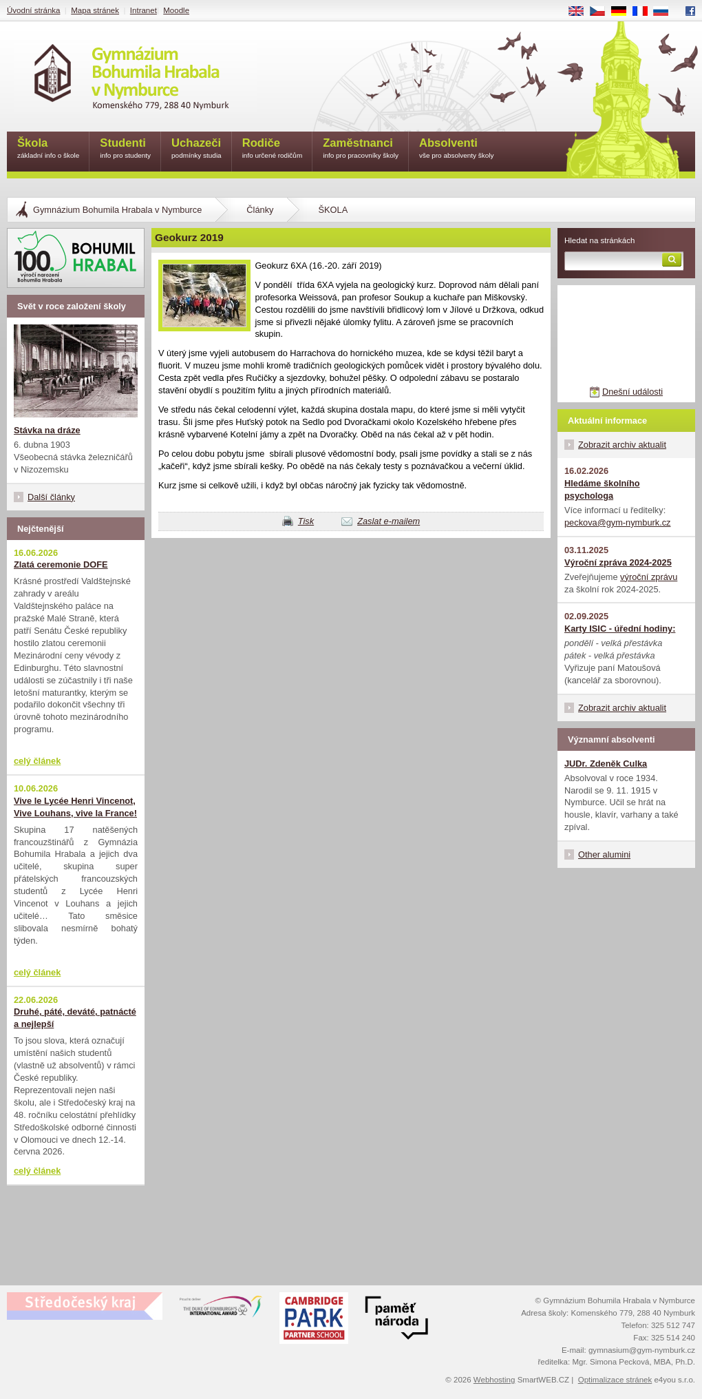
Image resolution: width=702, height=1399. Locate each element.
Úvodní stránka (33, 10)
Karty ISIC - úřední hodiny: (619, 628)
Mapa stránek (95, 10)
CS (602, 12)
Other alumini (604, 854)
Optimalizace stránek (615, 1380)
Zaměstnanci (360, 149)
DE (623, 12)
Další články (51, 497)
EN (580, 12)
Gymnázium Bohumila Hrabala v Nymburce (117, 210)
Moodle (176, 10)
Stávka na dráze (47, 430)
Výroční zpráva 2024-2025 (618, 562)
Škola (48, 149)
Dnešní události (632, 391)
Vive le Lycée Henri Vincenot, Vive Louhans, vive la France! (75, 807)
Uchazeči (196, 149)
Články (259, 210)
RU (666, 12)
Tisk (306, 521)
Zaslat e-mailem (388, 521)
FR (644, 12)
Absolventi (456, 149)
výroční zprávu (648, 577)
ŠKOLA (333, 210)
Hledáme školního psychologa (602, 489)
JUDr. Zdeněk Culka (605, 763)
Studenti (125, 149)
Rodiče (272, 149)
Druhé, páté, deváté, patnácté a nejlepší (75, 1017)
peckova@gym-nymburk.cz (617, 522)
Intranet (143, 10)
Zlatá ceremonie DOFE (61, 564)
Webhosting (494, 1380)
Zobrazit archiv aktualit (622, 444)
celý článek (37, 761)
